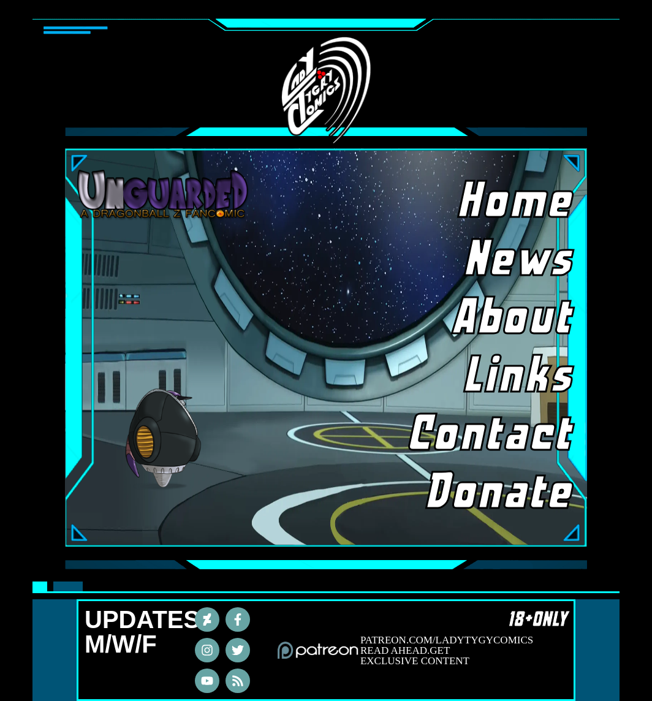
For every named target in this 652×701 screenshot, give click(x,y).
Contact (508, 435)
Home (516, 202)
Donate (508, 493)
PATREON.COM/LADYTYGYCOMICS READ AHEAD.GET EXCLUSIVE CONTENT (446, 650)
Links (519, 376)
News (520, 260)
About (514, 318)
